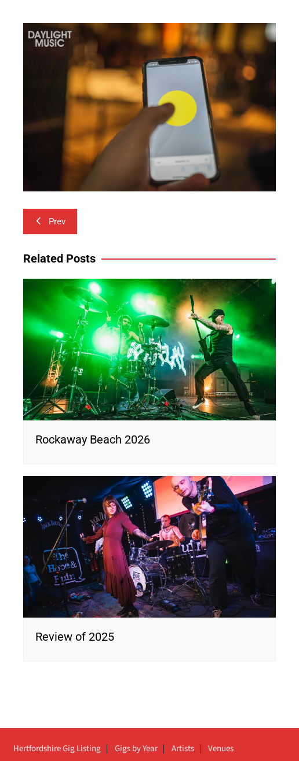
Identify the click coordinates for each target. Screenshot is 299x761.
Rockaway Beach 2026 (92, 439)
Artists (183, 748)
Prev (50, 221)
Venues (221, 748)
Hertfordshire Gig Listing (57, 748)
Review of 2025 (74, 637)
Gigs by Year (136, 748)
